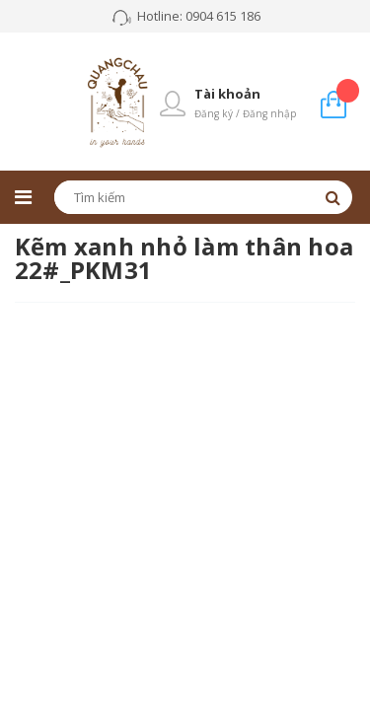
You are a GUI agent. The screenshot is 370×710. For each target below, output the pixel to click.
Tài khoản (227, 94)
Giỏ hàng (347, 90)
